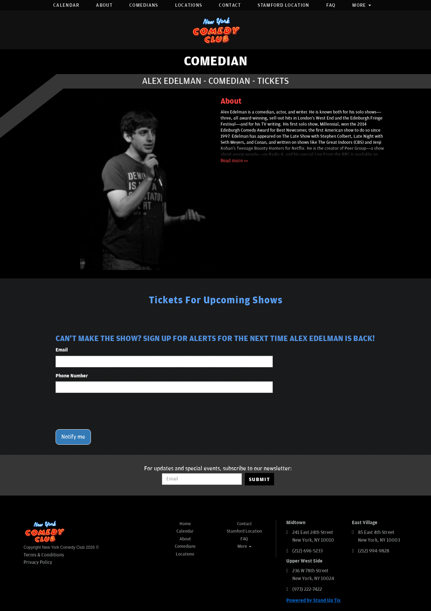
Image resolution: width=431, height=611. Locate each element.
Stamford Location (283, 5)
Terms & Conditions (44, 555)
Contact (230, 5)
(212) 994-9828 (373, 551)
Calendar (66, 5)
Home (185, 524)
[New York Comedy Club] (215, 30)
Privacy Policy (38, 562)
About (104, 5)
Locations (188, 5)
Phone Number (72, 376)
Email (62, 350)
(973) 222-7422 (307, 589)
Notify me (73, 437)
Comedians (143, 5)
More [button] (361, 5)
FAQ (331, 5)
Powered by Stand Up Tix (313, 600)
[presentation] (107, 411)
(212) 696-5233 (307, 551)
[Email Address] (202, 479)
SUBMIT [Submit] (259, 479)
